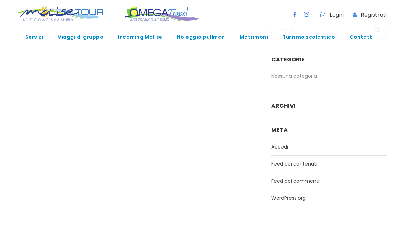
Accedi (279, 146)
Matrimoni (254, 36)
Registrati (374, 15)
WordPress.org (288, 198)
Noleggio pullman (201, 36)
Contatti (362, 36)
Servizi (34, 36)
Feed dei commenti (295, 180)
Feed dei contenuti (294, 163)
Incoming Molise (140, 36)
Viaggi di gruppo (80, 36)
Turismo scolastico (308, 36)
